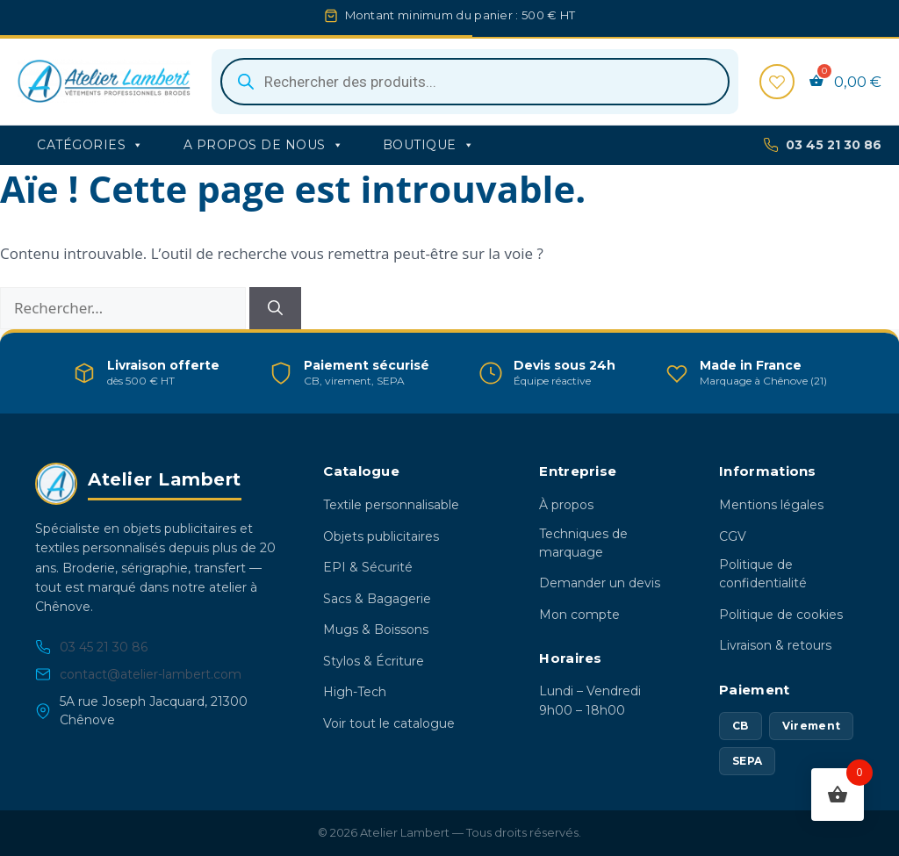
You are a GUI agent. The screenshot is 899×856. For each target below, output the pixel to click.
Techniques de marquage (583, 543)
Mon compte (579, 614)
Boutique (429, 144)
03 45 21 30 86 (822, 145)
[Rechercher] (275, 308)
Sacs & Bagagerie (377, 599)
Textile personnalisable (391, 505)
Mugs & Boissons (375, 629)
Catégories (90, 144)
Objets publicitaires (381, 536)
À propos (566, 505)
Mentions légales (771, 505)
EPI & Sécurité (368, 567)
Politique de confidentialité (763, 574)
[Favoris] (777, 81)
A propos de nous (263, 144)
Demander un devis (599, 583)
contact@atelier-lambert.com (138, 674)
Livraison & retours (775, 645)
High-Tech (354, 692)
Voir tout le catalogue (389, 723)
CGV (732, 536)
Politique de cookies (781, 614)
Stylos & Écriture (373, 661)
